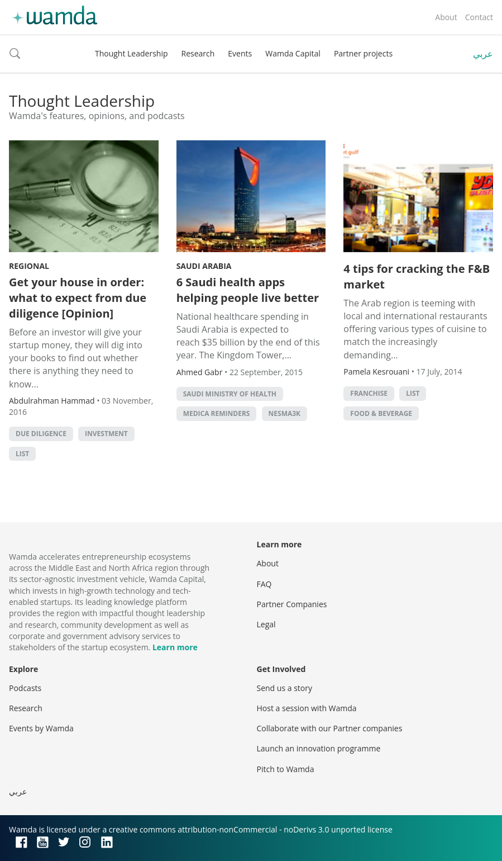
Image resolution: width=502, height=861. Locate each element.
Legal (266, 624)
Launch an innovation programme (319, 748)
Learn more (175, 647)
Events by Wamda (41, 728)
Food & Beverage (381, 413)
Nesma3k (285, 413)
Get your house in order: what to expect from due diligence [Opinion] (77, 298)
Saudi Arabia (204, 266)
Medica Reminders (216, 413)
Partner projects (363, 53)
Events (240, 53)
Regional (29, 266)
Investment (106, 433)
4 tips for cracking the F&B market (416, 276)
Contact (479, 17)
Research (198, 53)
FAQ (264, 584)
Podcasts (25, 688)
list (22, 453)
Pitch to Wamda (285, 769)
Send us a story (284, 688)
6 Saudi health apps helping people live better (247, 290)
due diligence (41, 433)
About (446, 17)
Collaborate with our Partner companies (330, 728)
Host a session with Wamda (307, 708)
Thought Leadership (131, 53)
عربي (483, 53)
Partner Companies (292, 604)
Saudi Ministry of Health (229, 394)
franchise (369, 393)
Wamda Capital (293, 53)
